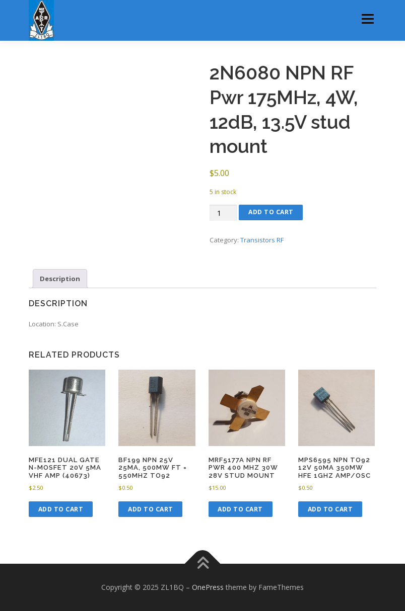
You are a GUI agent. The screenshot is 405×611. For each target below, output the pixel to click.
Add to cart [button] (61, 509)
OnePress (208, 587)
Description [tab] (60, 278)
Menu (367, 18)
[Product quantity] (223, 213)
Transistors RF (262, 239)
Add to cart (271, 212)
